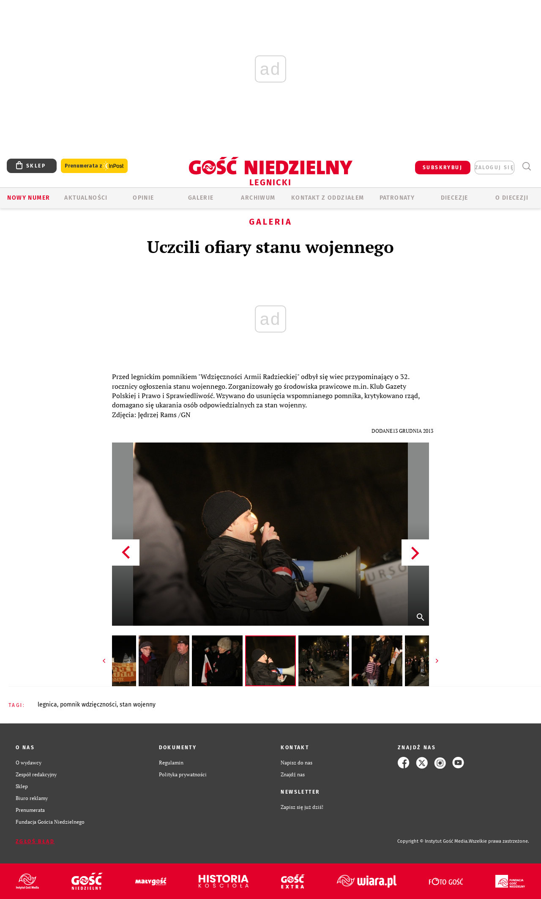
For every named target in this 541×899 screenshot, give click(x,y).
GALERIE (201, 197)
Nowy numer (28, 197)
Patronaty (397, 197)
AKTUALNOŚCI (85, 197)
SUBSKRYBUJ (442, 167)
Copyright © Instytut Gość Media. (433, 841)
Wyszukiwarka (526, 166)
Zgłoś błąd (35, 841)
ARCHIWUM (258, 197)
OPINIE (143, 197)
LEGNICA (47, 704)
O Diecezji (511, 197)
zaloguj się (494, 167)
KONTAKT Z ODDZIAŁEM (327, 197)
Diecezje (454, 197)
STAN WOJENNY (138, 704)
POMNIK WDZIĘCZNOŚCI (88, 704)
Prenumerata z (94, 166)
